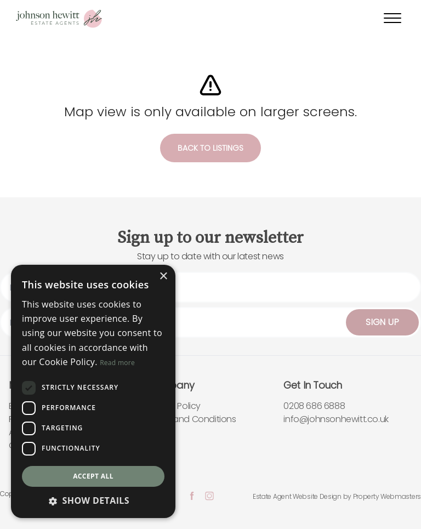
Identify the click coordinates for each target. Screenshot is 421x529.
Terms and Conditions (191, 419)
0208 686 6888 (314, 406)
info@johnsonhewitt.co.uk (335, 419)
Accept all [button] (93, 476)
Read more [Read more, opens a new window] (117, 362)
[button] (93, 500)
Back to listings (210, 148)
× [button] (163, 276)
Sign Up (382, 322)
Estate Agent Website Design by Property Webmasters (337, 496)
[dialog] (93, 391)
